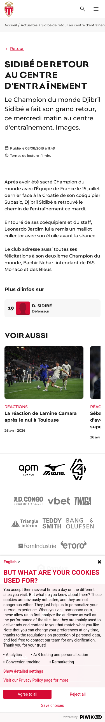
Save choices (52, 705)
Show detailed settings (23, 671)
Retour (14, 48)
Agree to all (27, 694)
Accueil (10, 25)
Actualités (29, 25)
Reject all (78, 694)
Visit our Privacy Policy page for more (35, 680)
